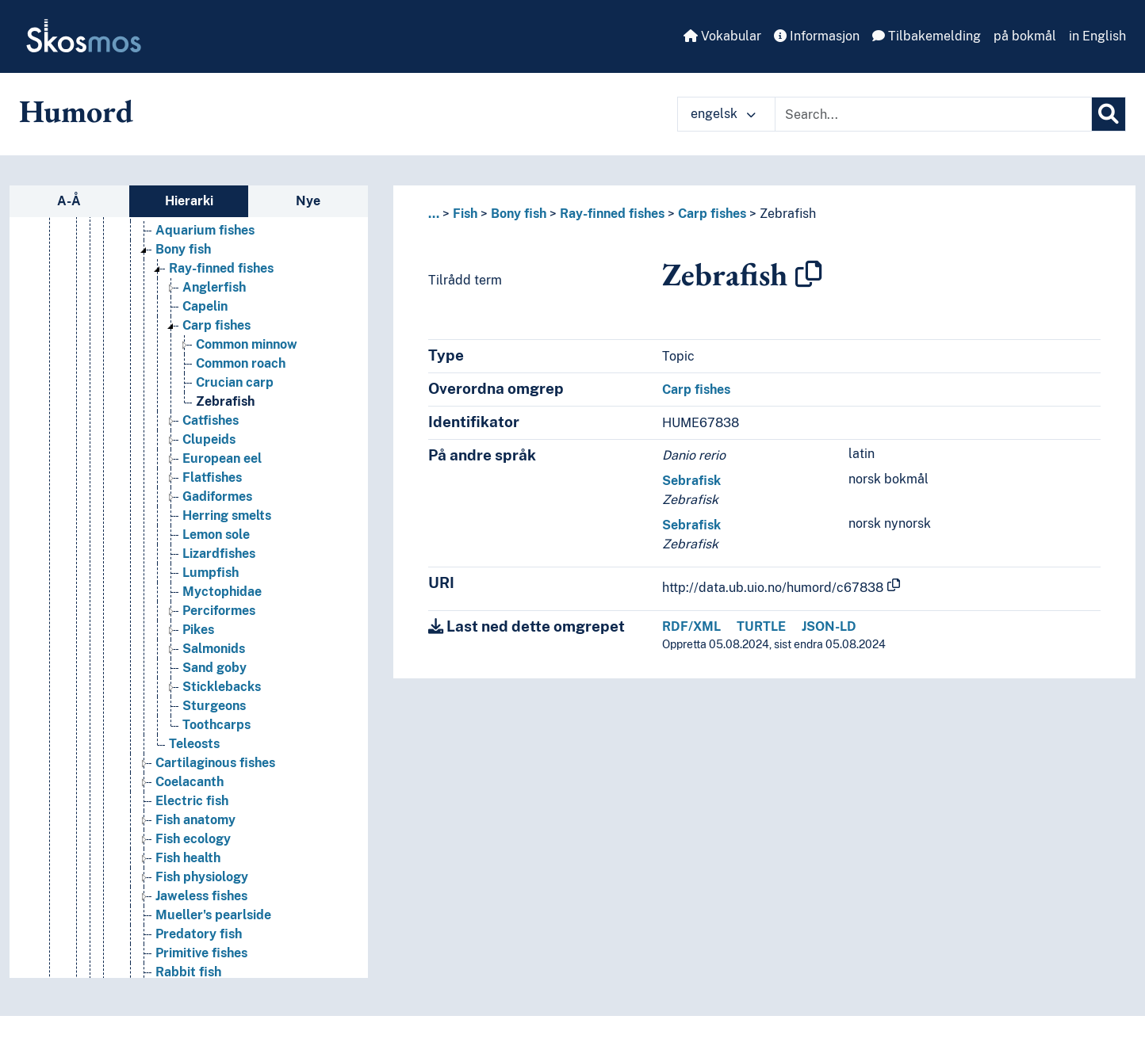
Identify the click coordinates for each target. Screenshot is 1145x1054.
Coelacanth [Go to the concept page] (189, 781)
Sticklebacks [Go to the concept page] (221, 686)
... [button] (433, 213)
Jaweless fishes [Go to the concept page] (201, 895)
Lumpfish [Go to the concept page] (210, 572)
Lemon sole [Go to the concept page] (216, 534)
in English (1097, 36)
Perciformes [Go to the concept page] (218, 610)
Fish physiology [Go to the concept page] (201, 876)
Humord (76, 111)
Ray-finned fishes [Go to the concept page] (221, 268)
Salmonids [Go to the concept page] (213, 648)
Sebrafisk (691, 480)
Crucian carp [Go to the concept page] (235, 382)
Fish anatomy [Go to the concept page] (195, 819)
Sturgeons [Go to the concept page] (214, 705)
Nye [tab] (308, 200)
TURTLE (761, 626)
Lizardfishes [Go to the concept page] (218, 553)
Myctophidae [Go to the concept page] (222, 591)
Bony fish (518, 213)
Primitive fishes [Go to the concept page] (201, 952)
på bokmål (1025, 36)
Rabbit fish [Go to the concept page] (188, 972)
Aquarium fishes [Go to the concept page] (205, 230)
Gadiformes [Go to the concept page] (217, 496)
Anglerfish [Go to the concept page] (214, 287)
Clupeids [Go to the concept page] (209, 439)
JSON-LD (829, 626)
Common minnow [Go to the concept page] (246, 344)
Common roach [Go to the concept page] (240, 363)
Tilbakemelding (926, 36)
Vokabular (722, 36)
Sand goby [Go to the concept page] (214, 667)
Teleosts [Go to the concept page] (194, 743)
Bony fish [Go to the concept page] (183, 249)
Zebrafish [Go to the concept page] (225, 401)
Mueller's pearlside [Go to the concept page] (213, 914)
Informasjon (817, 36)
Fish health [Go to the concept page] (187, 857)
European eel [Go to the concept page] (222, 458)
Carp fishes (712, 213)
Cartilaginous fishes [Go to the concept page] (215, 762)
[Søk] (1108, 114)
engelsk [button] (723, 113)
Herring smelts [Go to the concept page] (226, 515)
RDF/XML (691, 626)
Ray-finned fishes (612, 213)
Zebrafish (788, 213)
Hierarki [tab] (189, 200)
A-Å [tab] (69, 200)
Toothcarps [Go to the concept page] (216, 724)
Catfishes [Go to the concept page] (210, 420)
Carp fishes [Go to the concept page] (216, 325)
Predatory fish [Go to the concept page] (198, 933)
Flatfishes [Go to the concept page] (212, 477)
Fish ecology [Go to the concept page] (193, 838)
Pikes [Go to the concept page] (198, 629)
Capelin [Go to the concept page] (205, 306)
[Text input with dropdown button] (933, 114)
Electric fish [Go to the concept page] (191, 800)
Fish (465, 213)
